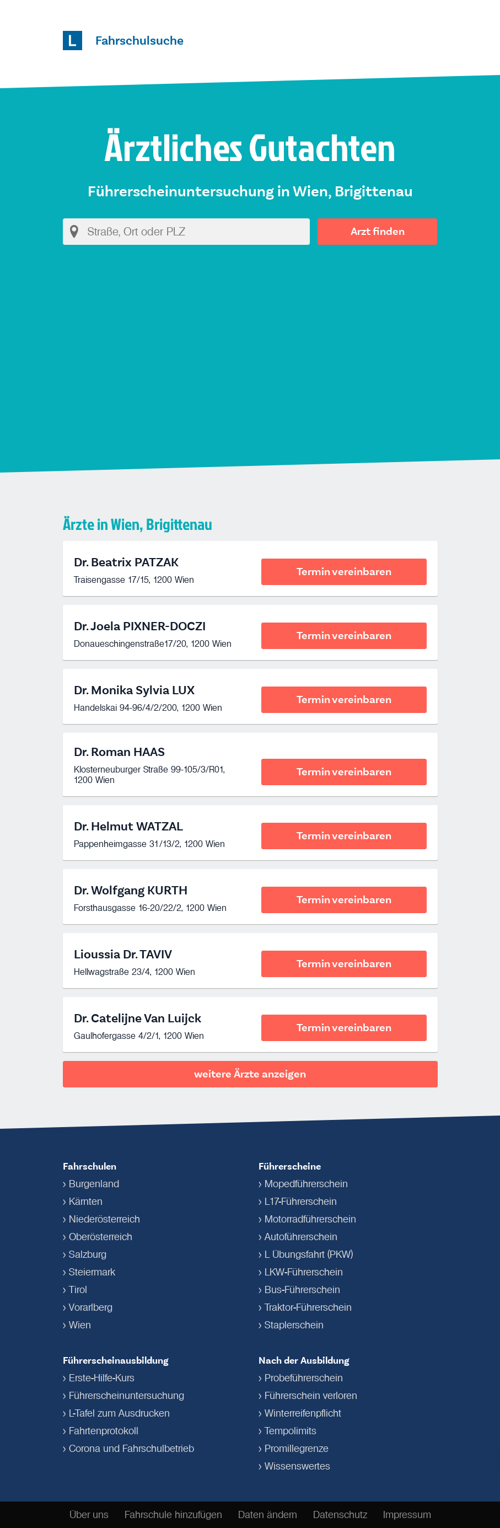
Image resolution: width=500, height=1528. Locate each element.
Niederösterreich (104, 1219)
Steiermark (92, 1272)
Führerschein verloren (311, 1395)
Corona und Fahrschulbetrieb (131, 1448)
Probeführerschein (304, 1378)
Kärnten (86, 1201)
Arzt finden (378, 231)
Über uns (89, 1514)
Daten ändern (267, 1514)
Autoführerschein (301, 1236)
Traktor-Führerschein (308, 1307)
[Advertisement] (250, 348)
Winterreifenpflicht (303, 1413)
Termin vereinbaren (344, 571)
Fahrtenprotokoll (103, 1430)
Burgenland (94, 1183)
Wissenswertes (297, 1466)
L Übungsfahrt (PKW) (309, 1254)
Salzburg (87, 1254)
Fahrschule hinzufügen (173, 1514)
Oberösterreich (100, 1236)
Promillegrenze (297, 1448)
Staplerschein (294, 1325)
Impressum (407, 1514)
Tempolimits (290, 1430)
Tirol (78, 1289)
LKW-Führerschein (304, 1272)
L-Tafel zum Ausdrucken (119, 1413)
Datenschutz (340, 1514)
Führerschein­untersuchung (126, 1395)
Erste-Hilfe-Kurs (102, 1378)
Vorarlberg (90, 1307)
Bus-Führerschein (302, 1289)
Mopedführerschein (306, 1183)
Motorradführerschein (310, 1219)
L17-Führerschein (301, 1201)
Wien (80, 1325)
